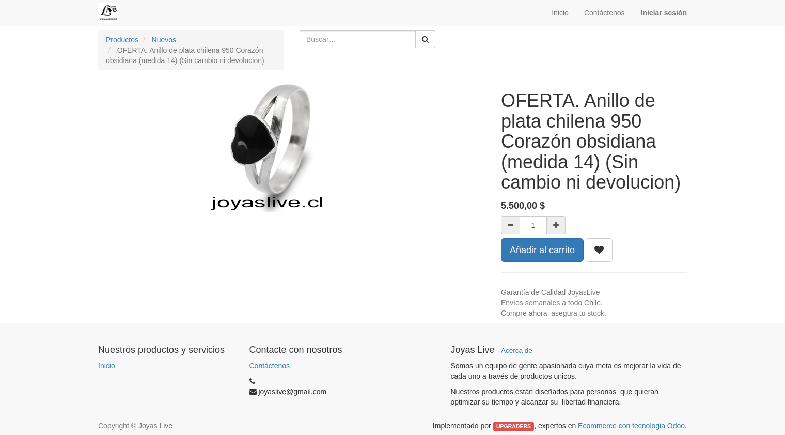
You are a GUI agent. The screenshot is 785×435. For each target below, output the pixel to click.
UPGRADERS (513, 426)
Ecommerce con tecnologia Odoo (631, 426)
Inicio (106, 366)
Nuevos (164, 40)
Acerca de (516, 350)
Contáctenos (269, 366)
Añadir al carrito (542, 250)
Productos (122, 40)
